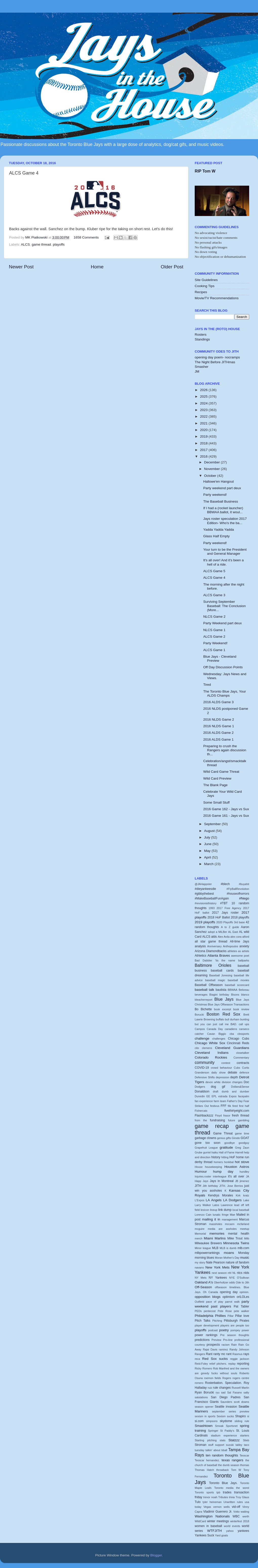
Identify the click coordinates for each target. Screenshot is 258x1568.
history (215, 1157)
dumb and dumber (235, 1091)
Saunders (226, 1401)
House (199, 1166)
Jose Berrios (235, 1185)
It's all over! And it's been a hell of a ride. (223, 562)
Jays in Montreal (221, 1181)
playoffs (59, 244)
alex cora (236, 936)
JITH (198, 1186)
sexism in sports (205, 1416)
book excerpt (222, 1009)
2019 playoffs (205, 922)
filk (229, 1105)
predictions (202, 1340)
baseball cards (222, 970)
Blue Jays (223, 999)
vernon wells (221, 1506)
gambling (243, 1120)
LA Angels (214, 1200)
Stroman (200, 1445)
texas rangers (232, 1460)
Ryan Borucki (204, 1392)
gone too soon (207, 1143)
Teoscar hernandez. (207, 1460)
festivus (215, 1105)
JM (197, 371)
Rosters (201, 334)
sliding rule (241, 1421)
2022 (204, 416)
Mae (232, 1214)
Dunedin (200, 1096)
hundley (244, 1171)
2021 (204, 423)
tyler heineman (212, 1501)
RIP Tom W (205, 171)
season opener (204, 1406)
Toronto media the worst (231, 1487)
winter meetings (218, 1521)
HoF (232, 1157)
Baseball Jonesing (220, 975)
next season (219, 1272)
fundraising (217, 1120)
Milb (246, 1238)
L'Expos (199, 1200)
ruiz (210, 1387)
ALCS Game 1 (214, 650)
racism (226, 1344)
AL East (233, 931)
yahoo (229, 1530)
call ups (244, 1024)
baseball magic (215, 980)
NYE (232, 1277)
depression (222, 1077)
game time (242, 1133)
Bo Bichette (203, 1009)
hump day (223, 1171)
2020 (204, 430)
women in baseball (208, 1526)
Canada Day (215, 1028)
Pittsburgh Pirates (236, 1320)
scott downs (241, 1401)
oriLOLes (243, 1297)
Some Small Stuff (216, 802)
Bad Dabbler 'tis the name (215, 960)
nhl (229, 1272)
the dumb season (228, 1465)
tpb (218, 1492)
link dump (224, 1210)
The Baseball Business (220, 501)
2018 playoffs (240, 917)
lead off (239, 1205)
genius (221, 1138)
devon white (213, 1082)
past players (221, 1306)
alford (245, 936)
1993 (212, 908)
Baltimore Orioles (213, 965)
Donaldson (202, 1091)
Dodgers (200, 1086)
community (204, 1062)
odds (232, 1282)
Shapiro (240, 1416)
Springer (213, 1430)
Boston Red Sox (223, 1014)
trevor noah (210, 1497)
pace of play (214, 1301)
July (207, 837)
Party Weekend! (215, 643)
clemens (207, 1047)
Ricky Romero (203, 1368)
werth (246, 1516)
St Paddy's (227, 1430)
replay (231, 1363)
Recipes (201, 292)
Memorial (200, 1233)
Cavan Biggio (216, 1033)
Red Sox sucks (215, 1359)
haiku (214, 1152)
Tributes (223, 1497)
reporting (243, 1363)
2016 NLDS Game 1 (218, 726)
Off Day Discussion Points (223, 667)
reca (197, 1358)
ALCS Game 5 (214, 571)
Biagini (213, 994)
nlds (246, 1273)
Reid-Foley (201, 1363)
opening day (228, 1292)
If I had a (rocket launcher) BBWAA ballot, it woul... (223, 510)
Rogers (226, 1378)
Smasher (201, 367)
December (212, 462)
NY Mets (201, 1277)
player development (207, 1325)
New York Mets (217, 1267)
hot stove (242, 1162)
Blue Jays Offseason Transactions (228, 1004)
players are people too (235, 1325)
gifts (228, 1138)
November (212, 469)
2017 (204, 450)
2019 (204, 436)
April (208, 857)
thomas (244, 1465)
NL (234, 1272)
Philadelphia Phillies (210, 1316)
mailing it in (211, 1219)
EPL (214, 1096)
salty (246, 1392)
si (248, 1416)
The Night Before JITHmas (215, 362)
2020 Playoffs (224, 922)
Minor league (203, 1248)
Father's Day (235, 1101)
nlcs (240, 1273)
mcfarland (243, 1224)
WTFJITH (214, 1531)
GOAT (245, 1138)
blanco (245, 994)
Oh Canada (210, 1292)
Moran (219, 1257)
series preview (239, 1411)
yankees (243, 1531)
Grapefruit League (206, 1147)
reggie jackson (239, 1358)
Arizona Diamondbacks (211, 951)
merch (198, 1238)
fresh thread (240, 1115)
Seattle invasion (226, 1406)
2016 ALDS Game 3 (218, 702)
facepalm (243, 1096)
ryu (218, 1392)
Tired (207, 684)
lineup (213, 1209)
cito (197, 1047)
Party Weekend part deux (222, 623)
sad (223, 1392)
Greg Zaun (242, 1147)
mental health (238, 1233)
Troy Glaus (242, 1497)
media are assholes (222, 1228)
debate (232, 1072)
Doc (246, 1082)
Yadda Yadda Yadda (218, 529)
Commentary (241, 1057)
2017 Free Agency (228, 908)
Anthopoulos (230, 946)
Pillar (231, 1315)
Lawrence (227, 1205)
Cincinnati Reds (238, 1043)
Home (97, 266)
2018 (204, 443)
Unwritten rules (233, 1501)
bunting (244, 1019)
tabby (238, 1444)
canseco (244, 1028)
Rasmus (237, 1354)
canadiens (231, 1028)
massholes (215, 1224)
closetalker (242, 1052)
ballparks (243, 960)
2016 (204, 456)
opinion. (244, 1292)
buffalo (220, 1019)
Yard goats (221, 1535)
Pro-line (227, 1339)
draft (216, 1091)
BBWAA (232, 989)
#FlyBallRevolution (238, 888)
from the (201, 1120)
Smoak (219, 1425)
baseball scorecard (237, 984)
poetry (224, 1330)
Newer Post (21, 266)
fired (235, 1105)
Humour (201, 1171)
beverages (201, 994)
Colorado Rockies (211, 1057)
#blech (225, 884)
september (218, 1411)
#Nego (244, 898)
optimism (229, 1297)
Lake (246, 1200)
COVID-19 (202, 1067)
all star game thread (211, 941)
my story (200, 1262)
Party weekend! (215, 495)
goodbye (229, 1142)
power (245, 1330)
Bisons (235, 994)
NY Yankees (218, 1277)
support (219, 1444)
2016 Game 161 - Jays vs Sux (226, 816)
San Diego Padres (226, 1397)
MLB (215, 1248)
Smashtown (204, 1426)
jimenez (244, 1181)
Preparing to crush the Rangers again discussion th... (224, 750)
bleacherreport (203, 999)
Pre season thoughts (234, 1335)
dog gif (218, 1086)
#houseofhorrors (238, 893)
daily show (218, 1072)
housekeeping (213, 1166)
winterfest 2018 (239, 1521)
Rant (209, 1354)
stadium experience (224, 1435)
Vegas (207, 1506)
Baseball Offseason (209, 985)
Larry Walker (203, 1205)
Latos (215, 1205)
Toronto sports (204, 1492)
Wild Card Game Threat (221, 772)
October (210, 476)
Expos (232, 1096)
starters (244, 1435)
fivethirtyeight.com (236, 1110)
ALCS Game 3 (214, 595)
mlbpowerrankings (207, 1253)
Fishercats (201, 1110)
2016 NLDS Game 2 (218, 719)
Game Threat (223, 1133)
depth (234, 1077)
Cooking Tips (204, 286)
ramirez (223, 1349)
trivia (232, 1497)
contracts (243, 1063)
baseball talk (204, 990)
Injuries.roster (203, 1176)
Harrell (239, 1152)
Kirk (238, 1195)
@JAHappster (203, 884)
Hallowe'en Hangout (218, 481)
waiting (245, 1511)
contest (225, 1062)
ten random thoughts (222, 1455)
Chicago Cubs (238, 1038)
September (213, 824)
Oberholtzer (221, 1282)
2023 (204, 410)
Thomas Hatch (204, 1469)
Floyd (218, 1115)
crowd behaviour (221, 1067)
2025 (204, 396)
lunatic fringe (221, 1214)
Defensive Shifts (205, 1077)
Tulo (198, 1502)
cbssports (243, 1033)
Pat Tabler (241, 1306)
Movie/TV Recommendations (217, 298)
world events (232, 1526)
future (231, 1120)
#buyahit (244, 884)
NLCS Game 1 (214, 630)
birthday (224, 994)
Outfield (199, 1301)
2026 (204, 390)
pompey (235, 1330)
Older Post (172, 266)
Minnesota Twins (236, 1243)
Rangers (200, 1354)
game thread (41, 244)
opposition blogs (208, 1297)
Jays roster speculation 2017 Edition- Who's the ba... (225, 521)
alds (214, 936)
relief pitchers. (218, 1363)
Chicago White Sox (210, 1043)
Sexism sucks (225, 1416)
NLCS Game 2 (214, 616)
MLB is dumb (228, 1248)
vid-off (236, 1507)
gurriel (207, 1152)
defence (244, 1072)
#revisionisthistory (205, 903)
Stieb (246, 1440)
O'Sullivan (243, 1277)
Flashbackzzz (204, 1115)
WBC (236, 1516)
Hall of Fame (226, 1152)
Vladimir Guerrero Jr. (217, 1511)
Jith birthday (210, 1185)
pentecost (210, 1311)
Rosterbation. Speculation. (223, 1383)
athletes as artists (238, 951)
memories (216, 1233)
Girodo (236, 1138)
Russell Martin (240, 1387)
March (209, 864)
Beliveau (244, 989)
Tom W (236, 1469)
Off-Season (203, 1287)
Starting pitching (205, 1440)
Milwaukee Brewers (208, 1243)
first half (244, 1105)
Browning (209, 1019)
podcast (213, 1330)
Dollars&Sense (240, 1086)
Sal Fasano (234, 1392)
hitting (225, 1157)
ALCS (25, 244)
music (244, 1257)
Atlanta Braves (218, 955)
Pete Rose (225, 1311)
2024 (204, 403)
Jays (205, 1181)
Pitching (217, 1320)
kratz (246, 1195)
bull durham (232, 1019)
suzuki (230, 1444)
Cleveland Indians (211, 1053)
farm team (220, 1101)
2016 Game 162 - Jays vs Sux (226, 809)
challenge (202, 1038)
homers (218, 1162)
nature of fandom (237, 1262)
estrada (222, 1096)
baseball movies (238, 980)
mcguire (199, 1228)
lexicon (205, 1209)
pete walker (241, 1311)
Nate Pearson (215, 1262)
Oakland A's (204, 1282)
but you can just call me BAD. (216, 1024)
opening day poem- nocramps (217, 357)
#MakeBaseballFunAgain (212, 898)
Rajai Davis (210, 1349)
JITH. (222, 1185)
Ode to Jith (242, 1282)
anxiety (244, 946)
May (207, 851)
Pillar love (242, 1316)
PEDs (198, 1311)
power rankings (206, 1335)
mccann (229, 1224)
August (210, 831)
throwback (222, 1469)
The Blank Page (215, 785)
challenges (218, 1038)
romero (199, 1382)
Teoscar (244, 1455)
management (230, 1219)
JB (236, 1181)
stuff (210, 1444)
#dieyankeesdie (205, 889)
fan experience (204, 1101)
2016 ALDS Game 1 (218, 739)
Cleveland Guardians (232, 1048)
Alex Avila (224, 936)
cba (232, 1033)
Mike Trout (235, 1238)
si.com (199, 1421)
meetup (244, 1228)
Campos (200, 1028)
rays (246, 1354)
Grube (198, 1152)
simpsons (212, 1421)
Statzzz (234, 1440)
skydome (226, 1421)
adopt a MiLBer (217, 931)
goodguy (244, 1142)
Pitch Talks (202, 1320)
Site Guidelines (206, 280)
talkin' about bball (216, 1450)
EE (208, 1096)
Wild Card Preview (217, 778)
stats (222, 1440)
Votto (236, 1511)
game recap (212, 1126)
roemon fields (212, 1378)
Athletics (200, 955)
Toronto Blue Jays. (223, 1483)
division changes (232, 1082)
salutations (201, 1397)
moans (229, 1253)
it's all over (236, 1176)
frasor (226, 1115)
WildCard (200, 1521)
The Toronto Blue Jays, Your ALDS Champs (224, 693)
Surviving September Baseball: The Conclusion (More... (224, 606)
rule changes (222, 1387)
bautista (220, 990)
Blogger (156, 1555)
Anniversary (214, 946)
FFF (223, 1106)
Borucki (199, 1014)
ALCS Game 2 (214, 636)
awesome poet (240, 955)
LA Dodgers (232, 1200)
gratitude (226, 1147)
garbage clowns (205, 1138)
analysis (200, 946)
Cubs (237, 1067)
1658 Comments (86, 237)
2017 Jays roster (225, 912)
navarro (199, 1267)
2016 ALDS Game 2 (218, 733)
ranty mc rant (222, 1354)
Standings (202, 339)
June (208, 844)
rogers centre (240, 1378)
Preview (216, 1339)
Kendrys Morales (220, 1195)
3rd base (239, 922)
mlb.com (243, 1248)
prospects (213, 1344)
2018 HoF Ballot (219, 917)
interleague (219, 1176)
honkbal (229, 1162)
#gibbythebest (204, 893)
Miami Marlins (215, 1238)
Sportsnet (231, 1425)
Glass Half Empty (216, 536)
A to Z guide (230, 927)
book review (241, 1009)
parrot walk (232, 1301)
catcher (199, 1033)
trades (227, 1492)
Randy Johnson (239, 1349)
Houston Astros (236, 1167)
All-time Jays (239, 941)
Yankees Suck (204, 1535)
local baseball (240, 1209)
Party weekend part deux (222, 488)
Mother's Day (231, 1257)
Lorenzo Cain (203, 1214)
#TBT (224, 903)
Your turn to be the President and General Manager (225, 551)
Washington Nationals (212, 1516)
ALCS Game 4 (214, 577)
